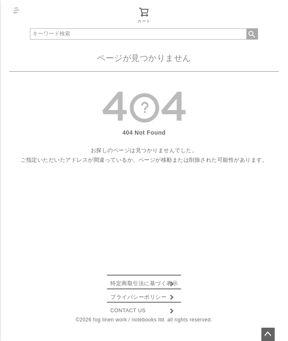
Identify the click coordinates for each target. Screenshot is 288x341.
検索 (252, 34)
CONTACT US (128, 310)
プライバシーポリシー (138, 297)
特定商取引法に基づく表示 (144, 283)
